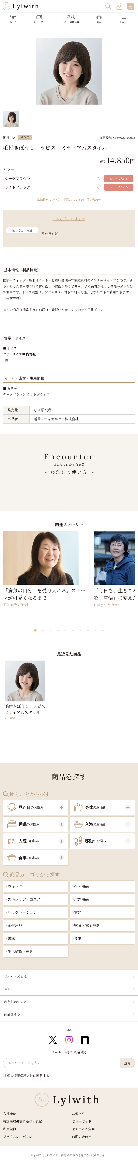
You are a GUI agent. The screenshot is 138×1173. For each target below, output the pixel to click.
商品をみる (12, 1014)
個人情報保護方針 (20, 1075)
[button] (35, 630)
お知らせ (78, 1113)
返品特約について (48, 199)
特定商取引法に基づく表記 (22, 1121)
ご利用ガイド (81, 1121)
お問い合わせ (81, 1136)
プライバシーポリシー (19, 1136)
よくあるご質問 (83, 1129)
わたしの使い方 (15, 1001)
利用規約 (9, 1129)
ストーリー (12, 989)
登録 (127, 1063)
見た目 (46, 234)
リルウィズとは (15, 976)
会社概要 (9, 1113)
